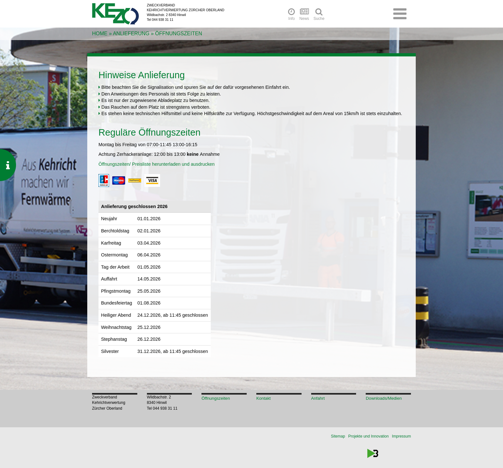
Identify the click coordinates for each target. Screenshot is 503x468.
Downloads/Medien (384, 398)
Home (99, 33)
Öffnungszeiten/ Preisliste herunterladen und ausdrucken (156, 164)
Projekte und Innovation (368, 436)
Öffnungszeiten (178, 33)
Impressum (401, 436)
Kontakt (263, 398)
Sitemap (338, 436)
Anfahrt (318, 398)
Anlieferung (131, 33)
